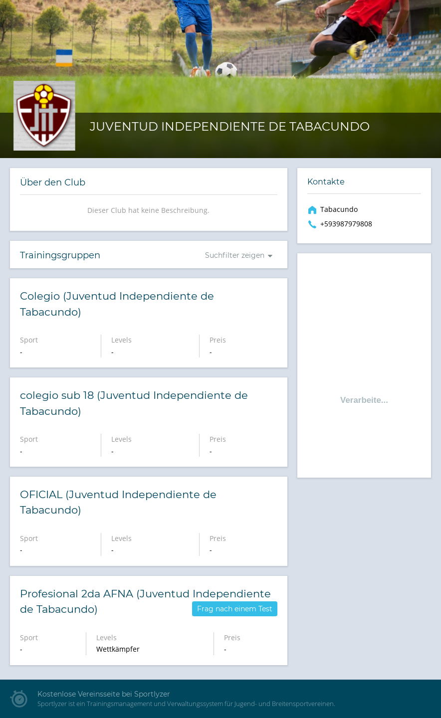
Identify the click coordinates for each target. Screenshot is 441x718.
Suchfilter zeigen (234, 255)
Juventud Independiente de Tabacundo (230, 126)
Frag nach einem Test (234, 608)
